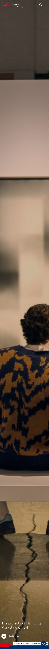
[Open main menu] (45, 5)
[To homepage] (12, 5)
